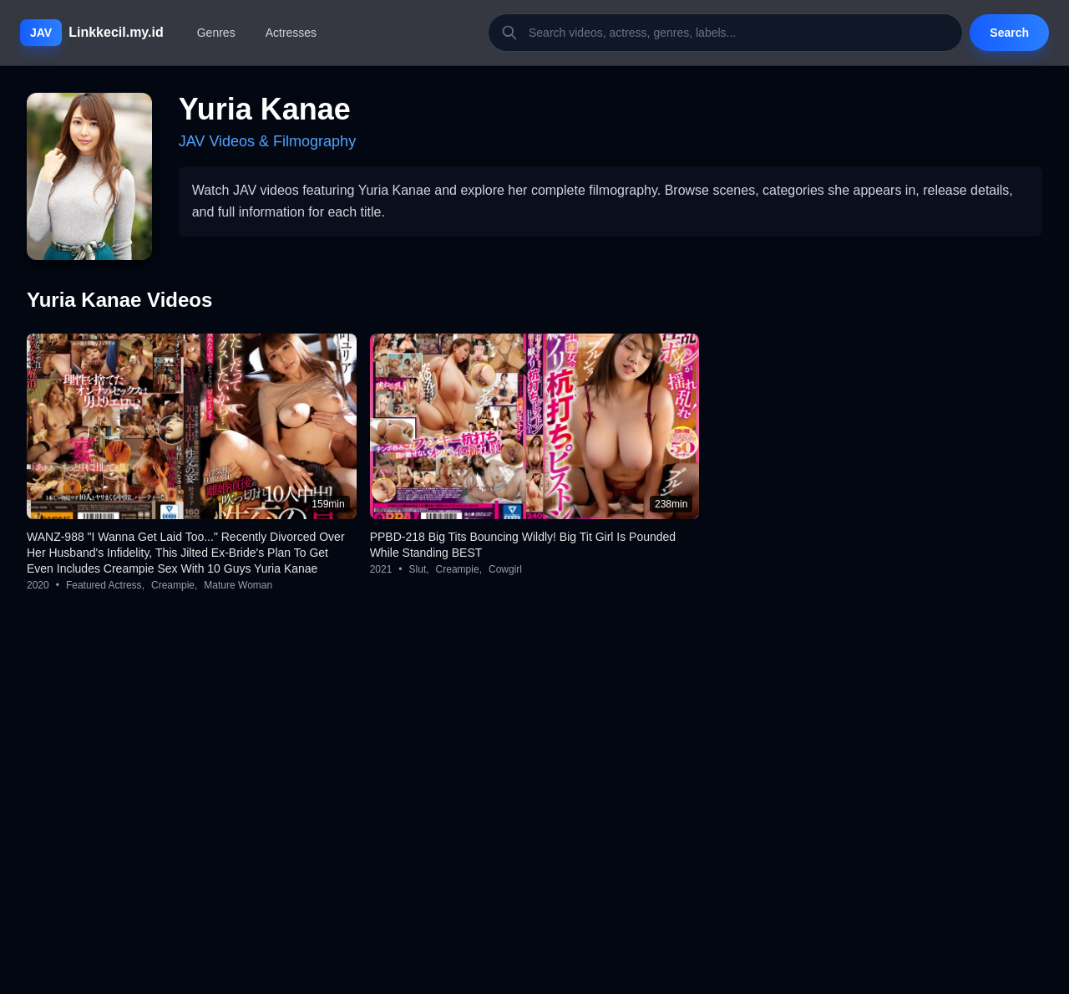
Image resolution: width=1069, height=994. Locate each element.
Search (1009, 32)
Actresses (291, 32)
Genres (216, 32)
